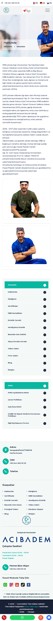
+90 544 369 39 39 (12, 3)
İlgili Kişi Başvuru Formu (18, 423)
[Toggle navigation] (47, 10)
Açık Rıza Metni (14, 407)
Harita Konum (16, 453)
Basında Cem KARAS (17, 334)
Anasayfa (12, 285)
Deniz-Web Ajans (31, 607)
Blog (10, 363)
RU (49, 3)
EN (35, 3)
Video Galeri (13, 349)
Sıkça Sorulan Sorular (17, 341)
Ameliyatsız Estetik (16, 327)
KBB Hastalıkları (15, 313)
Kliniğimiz (12, 299)
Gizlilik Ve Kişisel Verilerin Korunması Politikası (24, 415)
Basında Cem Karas (13, 505)
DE (42, 3)
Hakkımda (12, 292)
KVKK (10, 385)
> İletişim (30, 612)
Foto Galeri (13, 356)
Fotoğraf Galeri (11, 509)
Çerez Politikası (15, 400)
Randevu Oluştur (35, 509)
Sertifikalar (13, 306)
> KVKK (21, 612)
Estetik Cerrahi (14, 320)
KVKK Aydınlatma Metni (18, 393)
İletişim (11, 370)
